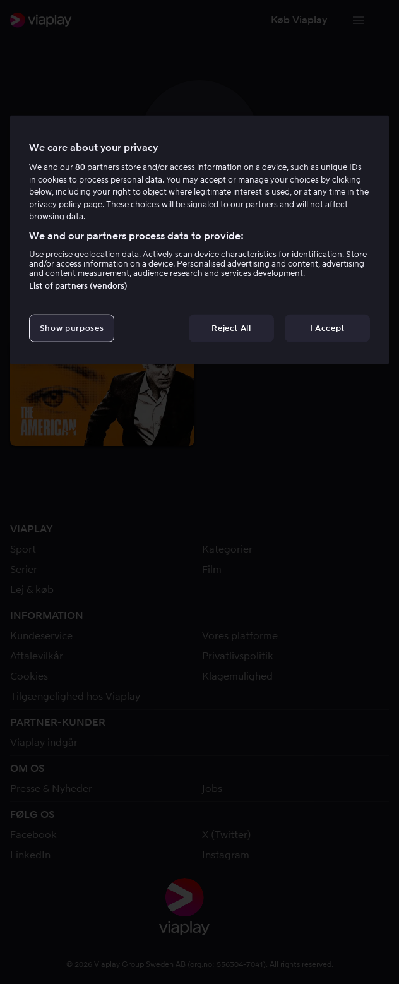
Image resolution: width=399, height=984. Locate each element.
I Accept (327, 328)
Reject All (231, 328)
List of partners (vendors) (78, 286)
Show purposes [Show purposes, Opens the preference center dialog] (72, 328)
